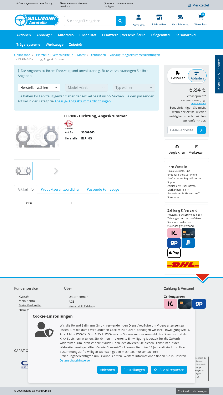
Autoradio (66, 36)
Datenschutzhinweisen (76, 360)
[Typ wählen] (134, 88)
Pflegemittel (160, 36)
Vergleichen (177, 149)
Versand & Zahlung (82, 306)
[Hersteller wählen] (39, 88)
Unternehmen (78, 297)
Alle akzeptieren (169, 370)
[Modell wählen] (86, 88)
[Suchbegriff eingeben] (90, 21)
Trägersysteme (28, 45)
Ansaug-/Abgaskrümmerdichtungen (135, 55)
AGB (72, 301)
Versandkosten (198, 103)
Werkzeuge (55, 45)
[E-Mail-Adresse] (201, 130)
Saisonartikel (186, 36)
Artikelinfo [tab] (26, 189)
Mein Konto (27, 301)
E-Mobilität (87, 36)
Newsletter (26, 310)
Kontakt (24, 296)
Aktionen (23, 36)
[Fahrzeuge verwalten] (180, 19)
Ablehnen (107, 370)
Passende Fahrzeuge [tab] (103, 189)
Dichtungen (98, 55)
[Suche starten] (121, 21)
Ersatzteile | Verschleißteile (123, 36)
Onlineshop (22, 55)
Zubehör (76, 45)
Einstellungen (134, 370)
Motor (81, 55)
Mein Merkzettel (30, 305)
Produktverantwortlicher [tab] (60, 189)
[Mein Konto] (138, 20)
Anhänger (44, 36)
